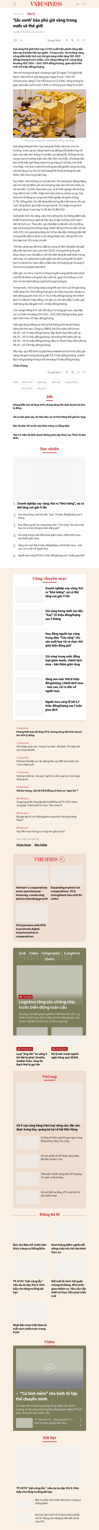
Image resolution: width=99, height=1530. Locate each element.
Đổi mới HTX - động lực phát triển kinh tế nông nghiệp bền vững (54, 1421)
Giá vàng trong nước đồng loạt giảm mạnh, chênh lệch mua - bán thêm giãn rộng (63, 660)
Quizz (49, 959)
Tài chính (18, 13)
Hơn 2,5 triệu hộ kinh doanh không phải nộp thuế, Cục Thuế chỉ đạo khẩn (49, 436)
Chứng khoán (22, 728)
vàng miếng (71, 382)
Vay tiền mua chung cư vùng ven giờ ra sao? (40, 831)
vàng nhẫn (27, 388)
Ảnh (22, 953)
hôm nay (55, 382)
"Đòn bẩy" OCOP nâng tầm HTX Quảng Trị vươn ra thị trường (61, 1175)
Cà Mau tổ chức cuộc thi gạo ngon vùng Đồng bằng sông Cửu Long (61, 1139)
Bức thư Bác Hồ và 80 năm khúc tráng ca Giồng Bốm (41, 425)
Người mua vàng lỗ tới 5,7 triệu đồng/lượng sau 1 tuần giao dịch (51, 555)
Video (33, 953)
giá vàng (41, 382)
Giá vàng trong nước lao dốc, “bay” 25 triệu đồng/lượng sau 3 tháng (64, 614)
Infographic (51, 953)
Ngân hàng (23, 845)
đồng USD (27, 382)
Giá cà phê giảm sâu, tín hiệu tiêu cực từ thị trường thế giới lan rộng (49, 417)
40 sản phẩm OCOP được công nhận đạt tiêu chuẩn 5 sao (60, 1157)
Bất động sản (22, 787)
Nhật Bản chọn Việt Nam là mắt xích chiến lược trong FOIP (30, 1328)
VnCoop (49, 1077)
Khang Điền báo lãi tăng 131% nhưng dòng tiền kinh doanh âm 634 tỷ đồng (49, 406)
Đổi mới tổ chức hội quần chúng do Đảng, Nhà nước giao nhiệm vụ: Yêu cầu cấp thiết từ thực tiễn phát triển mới (68, 1289)
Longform (72, 953)
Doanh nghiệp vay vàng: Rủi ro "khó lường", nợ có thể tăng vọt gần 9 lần (64, 592)
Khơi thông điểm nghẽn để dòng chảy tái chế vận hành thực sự (68, 1248)
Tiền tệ (31, 13)
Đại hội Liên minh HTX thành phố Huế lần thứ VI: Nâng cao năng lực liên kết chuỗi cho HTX (57, 1518)
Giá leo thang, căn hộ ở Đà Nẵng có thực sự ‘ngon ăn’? (47, 790)
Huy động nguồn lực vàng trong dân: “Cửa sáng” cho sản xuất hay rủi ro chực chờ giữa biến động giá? (51, 526)
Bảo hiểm (41, 845)
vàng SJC (42, 388)
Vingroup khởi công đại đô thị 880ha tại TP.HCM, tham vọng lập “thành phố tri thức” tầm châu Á (46, 803)
